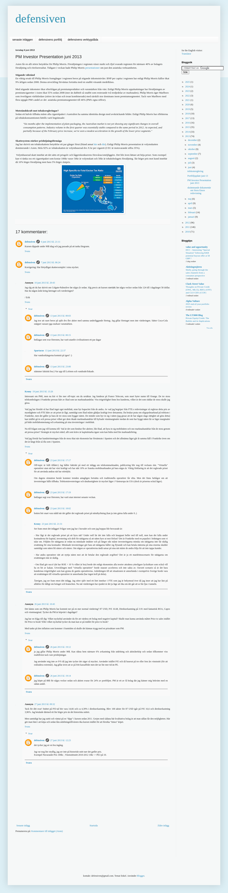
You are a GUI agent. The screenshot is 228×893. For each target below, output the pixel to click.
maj (190, 198)
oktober (192, 149)
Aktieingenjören (194, 267)
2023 (188, 91)
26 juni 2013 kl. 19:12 (60, 647)
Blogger (140, 875)
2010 (188, 231)
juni (190, 167)
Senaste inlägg (23, 825)
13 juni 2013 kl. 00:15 (60, 335)
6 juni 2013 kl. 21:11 (50, 241)
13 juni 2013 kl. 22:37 (55, 350)
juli (190, 162)
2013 (188, 136)
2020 (188, 104)
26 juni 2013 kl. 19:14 (60, 675)
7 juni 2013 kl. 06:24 (50, 262)
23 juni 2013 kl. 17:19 (60, 492)
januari (191, 216)
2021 (188, 100)
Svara (27, 251)
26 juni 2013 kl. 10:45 (44, 604)
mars (190, 208)
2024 (188, 86)
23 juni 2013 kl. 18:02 (60, 508)
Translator (186, 53)
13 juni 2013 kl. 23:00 (60, 366)
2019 (188, 109)
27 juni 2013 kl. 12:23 (60, 740)
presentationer (92, 67)
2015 (188, 127)
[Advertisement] (85, 847)
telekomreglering (195, 171)
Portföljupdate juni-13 (197, 176)
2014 (188, 131)
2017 (188, 118)
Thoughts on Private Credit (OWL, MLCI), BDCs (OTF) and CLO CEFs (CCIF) (198, 290)
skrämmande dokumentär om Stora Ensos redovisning (199, 190)
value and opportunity (197, 247)
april (190, 203)
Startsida (94, 825)
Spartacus (39, 350)
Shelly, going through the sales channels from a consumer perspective (197, 273)
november (193, 144)
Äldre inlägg (163, 825)
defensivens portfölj (50, 39)
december (193, 140)
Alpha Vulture (193, 301)
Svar (30, 309)
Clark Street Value (195, 284)
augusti (191, 158)
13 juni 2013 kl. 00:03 (60, 315)
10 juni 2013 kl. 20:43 (44, 282)
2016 (188, 122)
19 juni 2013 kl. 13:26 (42, 391)
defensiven (40, 18)
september (193, 153)
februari (192, 212)
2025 (188, 82)
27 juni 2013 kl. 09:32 (44, 704)
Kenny (28, 391)
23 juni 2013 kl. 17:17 (60, 460)
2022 (188, 95)
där (103, 144)
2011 (188, 227)
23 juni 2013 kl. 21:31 (52, 524)
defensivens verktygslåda (83, 39)
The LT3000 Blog (194, 315)
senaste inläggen (22, 39)
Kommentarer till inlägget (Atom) (47, 831)
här (95, 144)
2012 (188, 222)
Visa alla (210, 328)
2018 (188, 113)
